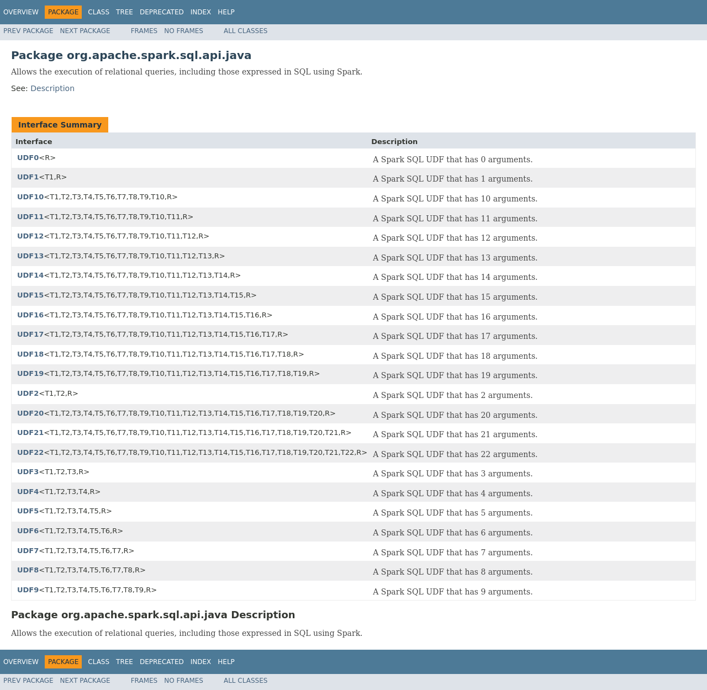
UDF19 (30, 373)
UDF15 (30, 295)
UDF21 (30, 432)
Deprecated (162, 12)
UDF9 (28, 590)
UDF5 (28, 511)
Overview (21, 12)
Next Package (85, 31)
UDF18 (30, 354)
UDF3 (28, 472)
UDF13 (30, 256)
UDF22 (30, 452)
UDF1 (28, 177)
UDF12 (30, 236)
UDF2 (28, 393)
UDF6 (28, 531)
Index (201, 12)
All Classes (245, 31)
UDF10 (30, 197)
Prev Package (28, 31)
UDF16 (30, 315)
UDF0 (28, 157)
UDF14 (30, 275)
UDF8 (28, 570)
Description (52, 88)
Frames (144, 31)
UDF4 (28, 491)
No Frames (183, 31)
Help (226, 12)
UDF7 (28, 550)
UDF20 (30, 413)
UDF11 (30, 217)
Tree (124, 12)
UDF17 (30, 334)
